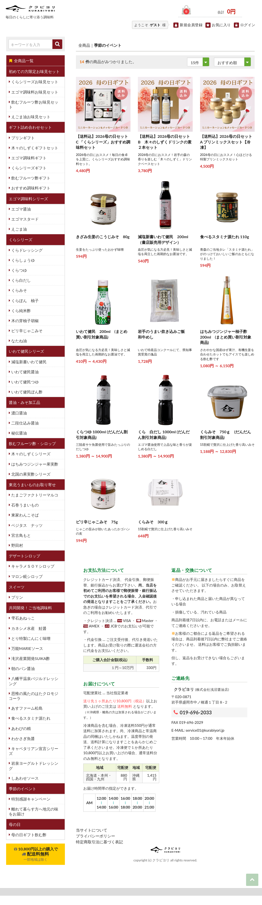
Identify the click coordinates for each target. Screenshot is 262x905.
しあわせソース (24, 778)
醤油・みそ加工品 (24, 402)
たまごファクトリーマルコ (34, 495)
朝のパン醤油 (22, 668)
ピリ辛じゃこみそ (26, 330)
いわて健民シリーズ (26, 351)
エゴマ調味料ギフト (28, 157)
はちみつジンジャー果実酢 (34, 464)
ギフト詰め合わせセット (30, 127)
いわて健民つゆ (24, 381)
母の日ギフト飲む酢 (28, 834)
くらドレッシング (26, 250)
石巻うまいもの (24, 505)
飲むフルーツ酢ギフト (30, 178)
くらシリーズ (20, 239)
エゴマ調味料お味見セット (34, 92)
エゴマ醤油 (20, 209)
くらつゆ (18, 270)
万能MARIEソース (26, 648)
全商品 (84, 45)
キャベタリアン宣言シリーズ (33, 751)
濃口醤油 (18, 413)
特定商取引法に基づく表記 (99, 841)
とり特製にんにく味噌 (30, 638)
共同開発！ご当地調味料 (30, 607)
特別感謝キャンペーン (30, 799)
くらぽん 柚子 (24, 300)
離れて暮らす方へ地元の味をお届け (33, 811)
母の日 (15, 824)
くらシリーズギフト (28, 167)
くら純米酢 (20, 310)
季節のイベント (22, 788)
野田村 (16, 545)
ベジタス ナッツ (26, 525)
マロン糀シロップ (26, 576)
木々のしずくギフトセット (34, 147)
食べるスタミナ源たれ (30, 718)
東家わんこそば (24, 515)
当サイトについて (91, 830)
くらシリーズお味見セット (34, 81)
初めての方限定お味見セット (34, 71)
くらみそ (18, 290)
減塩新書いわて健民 (28, 361)
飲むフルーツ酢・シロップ (32, 443)
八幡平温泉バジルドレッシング (33, 681)
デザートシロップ (24, 555)
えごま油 (18, 229)
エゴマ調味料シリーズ (28, 198)
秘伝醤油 (18, 433)
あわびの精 (20, 728)
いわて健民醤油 (24, 371)
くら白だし (20, 280)
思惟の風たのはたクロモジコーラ (33, 696)
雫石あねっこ (22, 618)
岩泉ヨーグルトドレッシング (33, 765)
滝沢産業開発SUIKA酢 (30, 658)
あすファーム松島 (26, 708)
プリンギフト (22, 137)
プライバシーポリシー (95, 836)
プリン (16, 597)
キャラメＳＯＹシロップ (32, 566)
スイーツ (16, 587)
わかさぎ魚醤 (22, 738)
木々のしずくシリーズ (30, 453)
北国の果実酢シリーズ (30, 474)
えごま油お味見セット (30, 116)
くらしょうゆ (22, 260)
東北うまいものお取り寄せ (32, 484)
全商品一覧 (21, 60)
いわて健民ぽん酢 (26, 391)
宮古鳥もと (20, 535)
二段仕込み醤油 (24, 423)
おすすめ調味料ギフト (30, 188)
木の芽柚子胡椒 (24, 320)
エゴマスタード (24, 219)
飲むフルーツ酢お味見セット (33, 104)
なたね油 (18, 340)
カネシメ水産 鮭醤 (28, 628)
